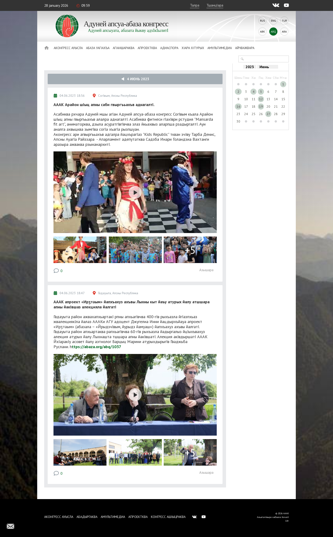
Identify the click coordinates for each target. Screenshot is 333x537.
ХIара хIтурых (193, 48)
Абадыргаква (87, 517)
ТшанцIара (214, 5)
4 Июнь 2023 (135, 79)
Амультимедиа (219, 48)
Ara (284, 31)
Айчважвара (244, 48)
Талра (194, 5)
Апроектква (147, 48)
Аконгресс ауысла (68, 48)
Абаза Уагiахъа (98, 48)
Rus (262, 20)
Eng (273, 20)
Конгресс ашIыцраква (168, 517)
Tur (284, 20)
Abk (262, 31)
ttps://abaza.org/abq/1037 (96, 346)
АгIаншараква (123, 48)
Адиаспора (169, 48)
